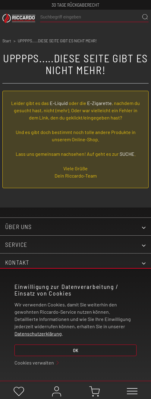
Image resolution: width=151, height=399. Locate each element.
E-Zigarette (99, 103)
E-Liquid (59, 103)
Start (6, 40)
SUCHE (127, 154)
